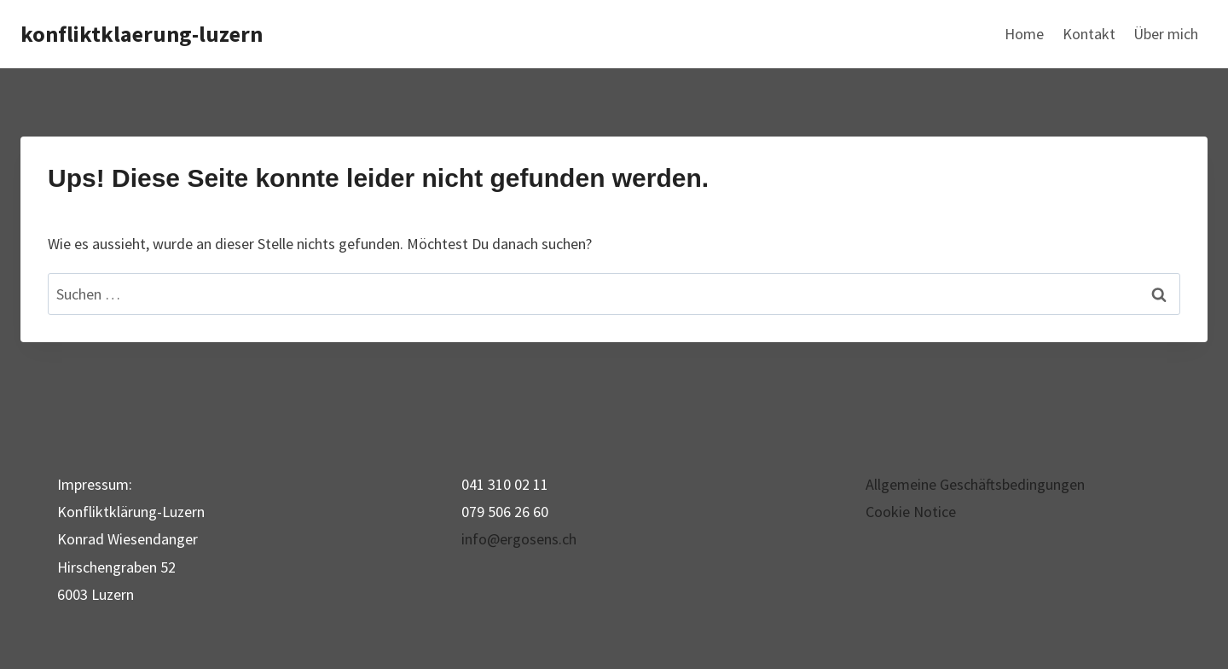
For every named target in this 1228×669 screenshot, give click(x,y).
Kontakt (1089, 34)
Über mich (1165, 34)
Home (1024, 34)
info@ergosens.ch (518, 539)
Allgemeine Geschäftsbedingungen (975, 484)
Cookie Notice (911, 511)
